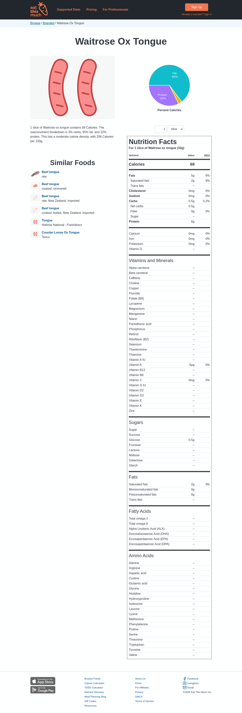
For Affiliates (142, 687)
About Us (140, 678)
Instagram (191, 683)
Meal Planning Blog (95, 696)
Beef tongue (50, 172)
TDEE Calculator (94, 687)
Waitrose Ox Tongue (121, 41)
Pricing (91, 9)
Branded (48, 23)
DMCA (139, 696)
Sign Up (196, 7)
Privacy (139, 692)
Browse (35, 23)
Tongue (47, 220)
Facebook (190, 679)
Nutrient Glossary (94, 692)
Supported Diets (68, 9)
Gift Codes (90, 701)
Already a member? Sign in (197, 14)
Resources (90, 705)
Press (138, 683)
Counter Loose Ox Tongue (61, 232)
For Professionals (115, 9)
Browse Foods (93, 678)
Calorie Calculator (94, 683)
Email (188, 688)
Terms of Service (144, 701)
